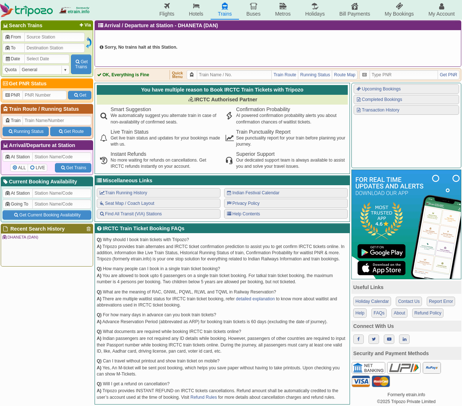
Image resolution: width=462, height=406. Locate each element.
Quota (11, 69)
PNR (12, 95)
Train (13, 120)
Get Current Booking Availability (46, 215)
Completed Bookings (379, 99)
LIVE (40, 167)
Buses (253, 10)
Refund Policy (427, 313)
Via (84, 25)
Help (360, 313)
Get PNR (448, 74)
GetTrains (81, 64)
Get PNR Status (24, 83)
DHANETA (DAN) (20, 237)
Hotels (196, 10)
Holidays (315, 10)
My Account (442, 10)
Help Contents (243, 213)
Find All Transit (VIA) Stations (130, 213)
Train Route (23, 109)
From (13, 37)
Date (12, 58)
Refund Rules (203, 397)
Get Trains (73, 167)
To (10, 47)
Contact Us (408, 301)
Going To (16, 204)
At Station (17, 156)
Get (79, 95)
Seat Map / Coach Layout (126, 203)
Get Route (71, 131)
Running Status (60, 109)
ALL (22, 167)
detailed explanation (255, 298)
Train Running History (123, 192)
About (399, 313)
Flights (166, 10)
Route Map (344, 74)
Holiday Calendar (372, 301)
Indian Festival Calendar (252, 192)
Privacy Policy (242, 203)
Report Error (441, 301)
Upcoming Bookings (378, 89)
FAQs (379, 313)
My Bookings (399, 10)
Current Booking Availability (39, 181)
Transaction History (377, 110)
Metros (283, 10)
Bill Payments (354, 10)
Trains (225, 10)
